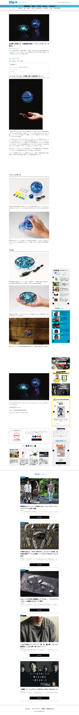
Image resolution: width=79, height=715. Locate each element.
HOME (10, 10)
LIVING (32, 8)
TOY (18, 58)
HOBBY (28, 8)
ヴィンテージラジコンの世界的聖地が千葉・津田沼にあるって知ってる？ (14, 461)
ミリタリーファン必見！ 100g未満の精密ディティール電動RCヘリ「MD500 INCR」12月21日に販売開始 (33, 462)
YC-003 (12, 72)
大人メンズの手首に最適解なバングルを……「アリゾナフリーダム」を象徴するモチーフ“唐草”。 (39, 600)
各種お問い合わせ (50, 708)
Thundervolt (64, 274)
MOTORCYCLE (39, 8)
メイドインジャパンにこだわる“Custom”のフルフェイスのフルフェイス (64, 294)
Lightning (13, 10)
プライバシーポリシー (36, 708)
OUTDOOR (45, 8)
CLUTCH (65, 272)
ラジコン (13, 58)
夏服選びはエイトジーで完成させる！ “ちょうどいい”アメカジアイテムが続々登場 (39, 507)
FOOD (50, 8)
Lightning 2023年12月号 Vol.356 (20, 410)
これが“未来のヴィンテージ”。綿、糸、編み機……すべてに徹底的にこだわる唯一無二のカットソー (39, 645)
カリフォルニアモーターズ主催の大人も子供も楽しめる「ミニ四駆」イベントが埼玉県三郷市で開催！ (24, 462)
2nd (62, 272)
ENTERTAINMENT (57, 8)
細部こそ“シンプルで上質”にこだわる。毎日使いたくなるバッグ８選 (64, 300)
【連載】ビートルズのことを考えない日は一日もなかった (39, 689)
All (55, 272)
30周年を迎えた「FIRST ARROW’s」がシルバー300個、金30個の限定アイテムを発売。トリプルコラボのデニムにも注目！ (39, 554)
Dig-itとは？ (27, 708)
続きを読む (39, 517)
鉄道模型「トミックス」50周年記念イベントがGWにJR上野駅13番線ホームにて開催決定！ (43, 462)
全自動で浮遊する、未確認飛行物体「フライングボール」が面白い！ (27, 10)
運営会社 (43, 708)
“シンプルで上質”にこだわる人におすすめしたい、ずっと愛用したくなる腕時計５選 (64, 279)
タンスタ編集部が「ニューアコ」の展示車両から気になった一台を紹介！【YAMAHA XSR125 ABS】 (64, 284)
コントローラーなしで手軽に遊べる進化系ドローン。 (20, 67)
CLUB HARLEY (58, 274)
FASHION (20, 8)
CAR (24, 8)
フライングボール (14, 69)
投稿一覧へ (37, 439)
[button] (53, 303)
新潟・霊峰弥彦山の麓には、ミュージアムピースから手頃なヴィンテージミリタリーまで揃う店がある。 (64, 289)
